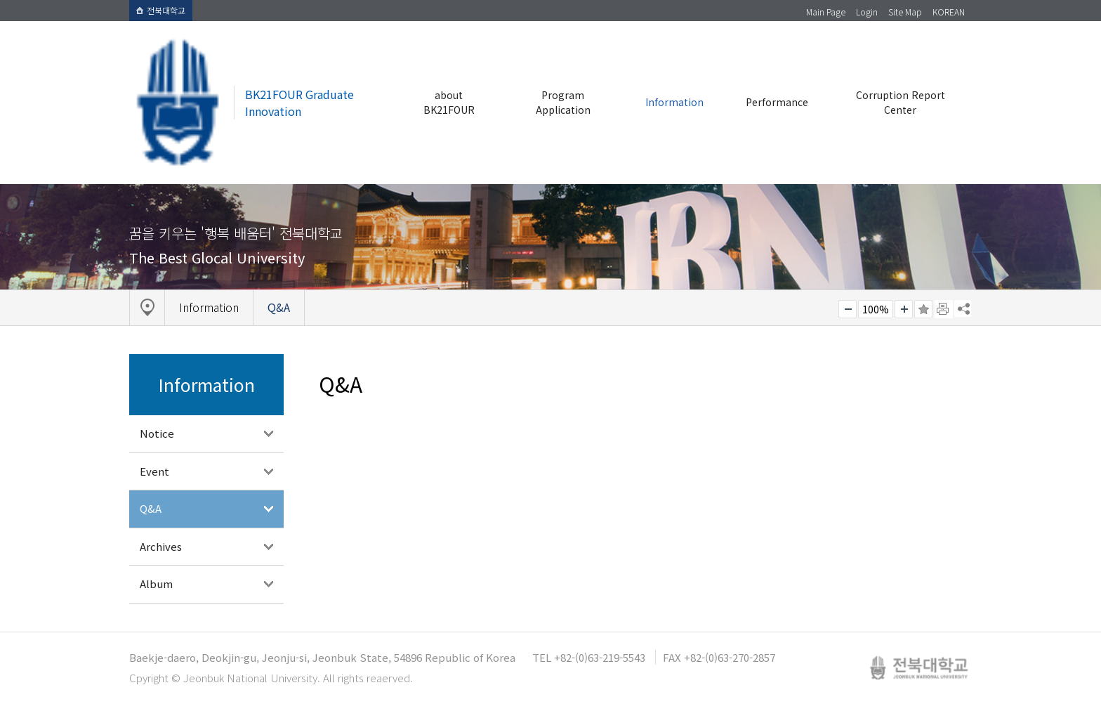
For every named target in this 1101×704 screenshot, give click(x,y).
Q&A (150, 508)
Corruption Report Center (900, 102)
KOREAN (948, 12)
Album (156, 583)
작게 (847, 309)
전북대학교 (160, 10)
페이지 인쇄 (944, 309)
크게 (904, 309)
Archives (161, 546)
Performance (777, 102)
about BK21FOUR (449, 102)
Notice (157, 433)
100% (875, 309)
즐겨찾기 (923, 309)
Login (867, 12)
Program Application (563, 102)
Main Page (825, 12)
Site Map (905, 12)
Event (154, 471)
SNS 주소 (962, 308)
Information (674, 102)
